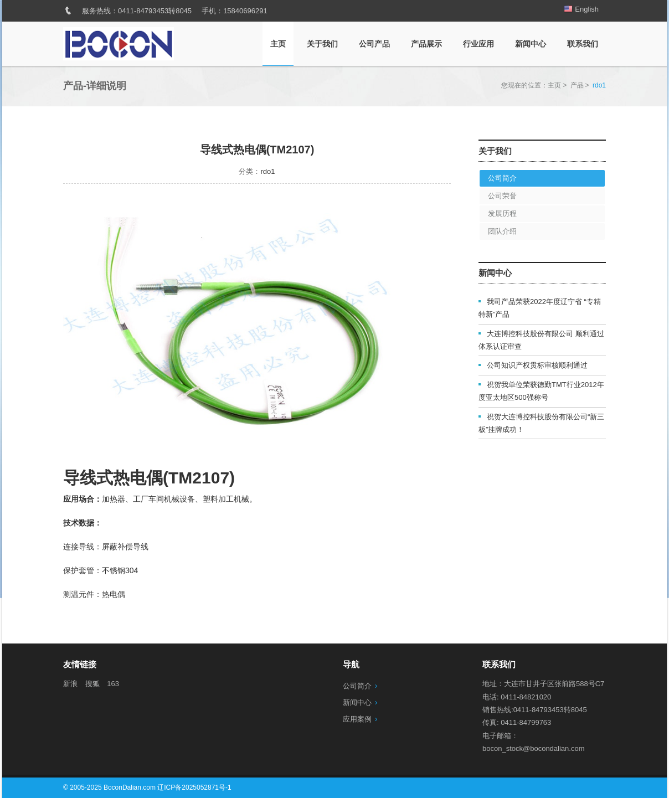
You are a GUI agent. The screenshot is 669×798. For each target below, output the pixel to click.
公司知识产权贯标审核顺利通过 (537, 365)
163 (113, 683)
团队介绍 (502, 231)
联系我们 (582, 43)
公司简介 (502, 178)
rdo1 (267, 171)
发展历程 (502, 213)
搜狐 (92, 683)
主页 (278, 43)
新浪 (70, 683)
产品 (577, 85)
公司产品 (374, 43)
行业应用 (478, 43)
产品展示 (426, 43)
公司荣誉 (502, 196)
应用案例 (357, 719)
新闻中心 (530, 43)
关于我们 (322, 43)
